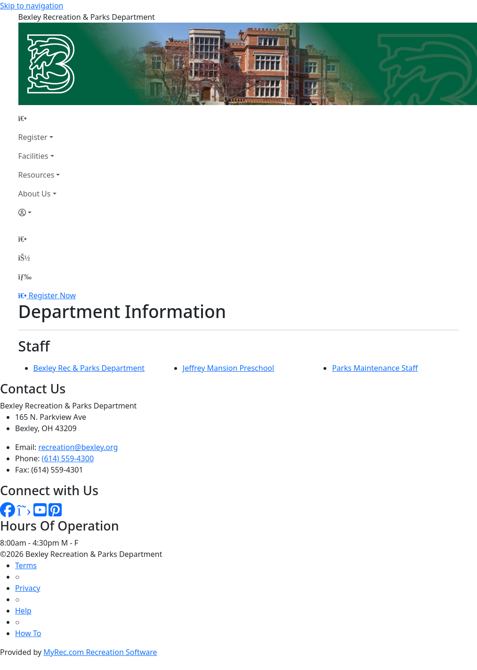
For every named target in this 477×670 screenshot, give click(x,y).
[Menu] (25, 276)
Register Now (52, 295)
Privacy (27, 588)
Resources (36, 175)
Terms (26, 565)
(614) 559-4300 (68, 458)
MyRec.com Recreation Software (100, 652)
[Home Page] (39, 118)
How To (28, 633)
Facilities (33, 156)
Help (23, 610)
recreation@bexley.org (78, 447)
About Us (34, 193)
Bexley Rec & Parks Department (89, 368)
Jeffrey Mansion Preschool (228, 368)
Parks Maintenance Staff (375, 368)
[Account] (39, 212)
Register (33, 137)
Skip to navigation (31, 5)
